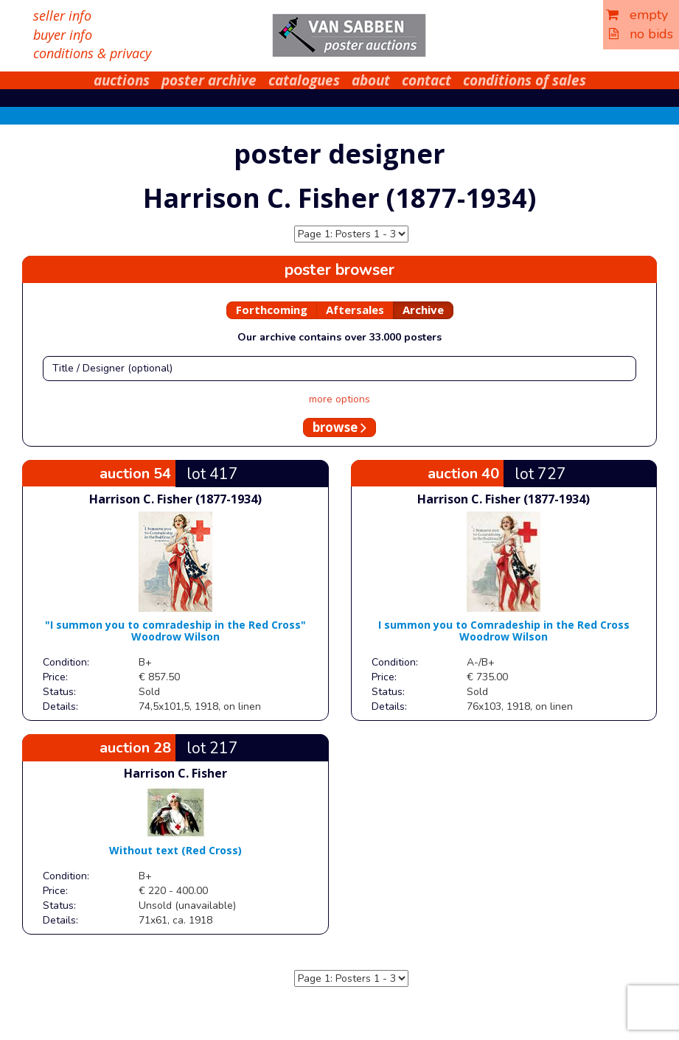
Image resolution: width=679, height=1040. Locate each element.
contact (426, 80)
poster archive (209, 80)
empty (637, 15)
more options (339, 399)
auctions (122, 80)
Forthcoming (271, 309)
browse (339, 427)
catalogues (304, 80)
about (371, 80)
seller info (62, 15)
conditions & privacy (92, 53)
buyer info (62, 34)
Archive (423, 309)
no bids (641, 34)
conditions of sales (524, 80)
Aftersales (355, 309)
